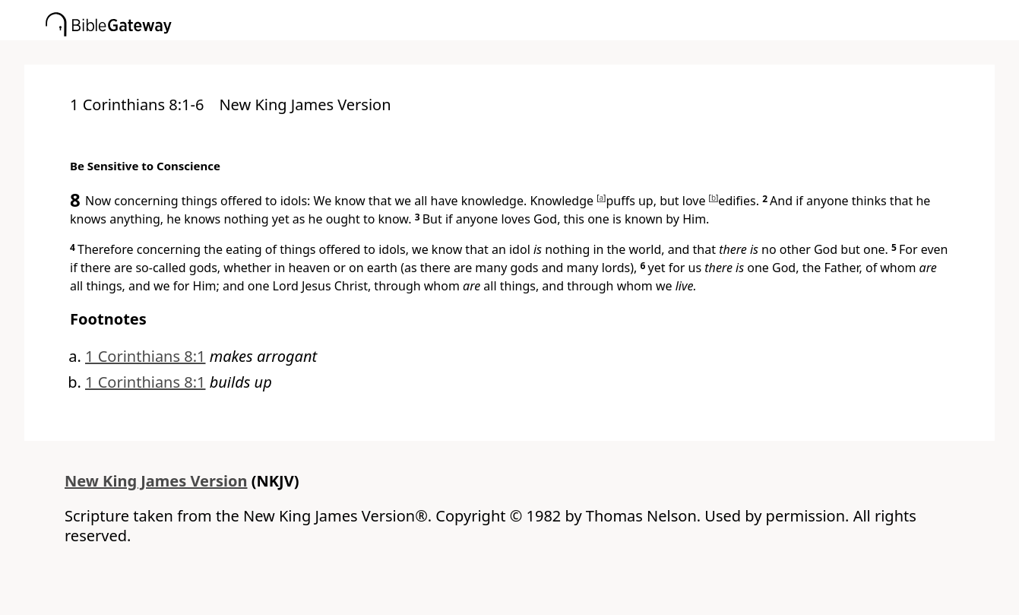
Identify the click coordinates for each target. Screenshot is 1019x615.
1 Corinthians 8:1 (145, 356)
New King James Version (156, 481)
